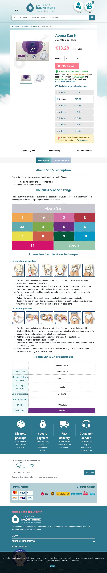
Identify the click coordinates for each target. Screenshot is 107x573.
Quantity (58, 58)
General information (24, 541)
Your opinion (19, 546)
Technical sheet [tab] (61, 160)
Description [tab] (43, 160)
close (52, 566)
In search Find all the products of (73, 138)
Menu (15, 535)
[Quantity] (72, 58)
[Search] (53, 17)
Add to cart (67, 66)
